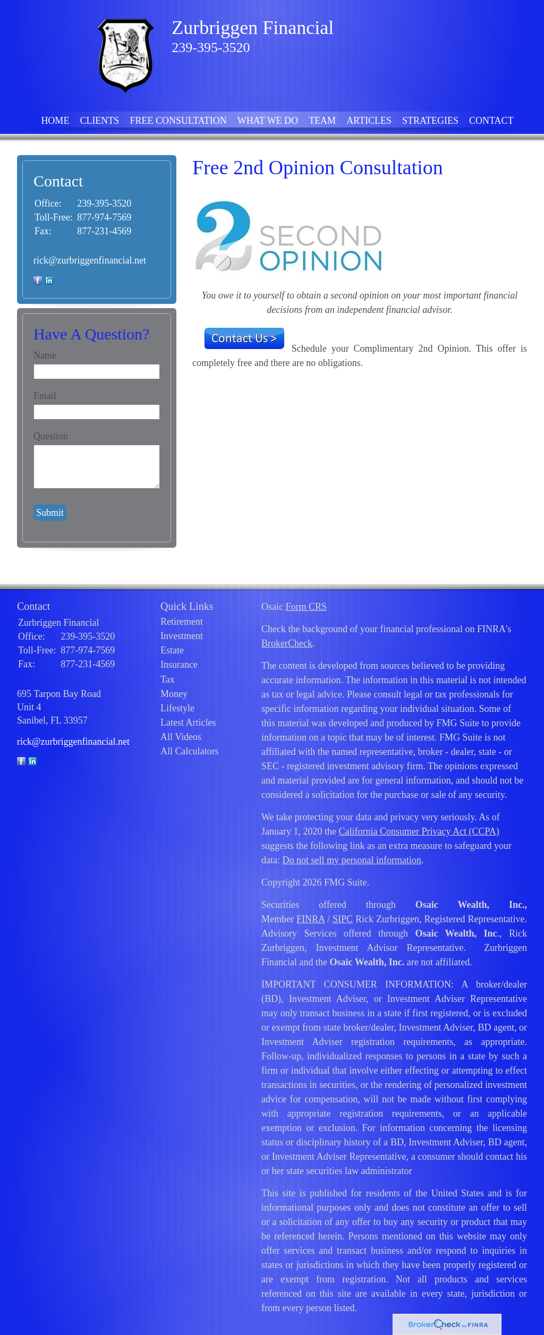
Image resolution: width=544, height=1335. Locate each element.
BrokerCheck (286, 643)
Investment (181, 636)
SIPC (343, 919)
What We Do (267, 120)
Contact (491, 120)
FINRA (310, 919)
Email (44, 395)
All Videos (180, 737)
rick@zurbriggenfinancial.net (89, 260)
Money (174, 693)
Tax (167, 679)
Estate (172, 650)
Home (55, 120)
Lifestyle (177, 708)
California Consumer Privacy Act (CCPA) (418, 831)
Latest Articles (188, 722)
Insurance (179, 664)
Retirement (181, 621)
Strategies (430, 120)
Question (50, 436)
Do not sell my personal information (351, 860)
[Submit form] (49, 513)
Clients (99, 120)
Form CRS (306, 606)
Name (44, 355)
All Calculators (189, 751)
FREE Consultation (178, 120)
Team (322, 120)
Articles (369, 120)
